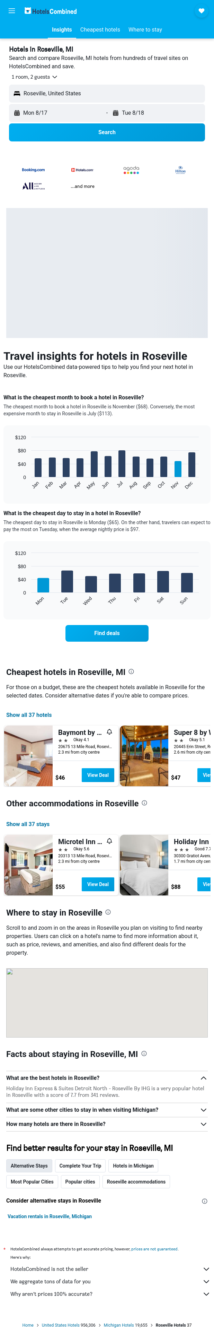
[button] (11, 10)
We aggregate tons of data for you (110, 1281)
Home (28, 1325)
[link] (106, 633)
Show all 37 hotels (29, 715)
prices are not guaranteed (154, 1248)
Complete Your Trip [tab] (80, 1166)
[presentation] (131, 671)
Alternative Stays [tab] (29, 1166)
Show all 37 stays (28, 824)
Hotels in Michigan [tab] (133, 1166)
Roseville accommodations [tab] (136, 1182)
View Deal (98, 775)
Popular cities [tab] (80, 1182)
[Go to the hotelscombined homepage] (51, 10)
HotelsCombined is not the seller (110, 1269)
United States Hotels (61, 1325)
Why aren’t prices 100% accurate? (110, 1294)
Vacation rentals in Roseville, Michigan (50, 1216)
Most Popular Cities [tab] (32, 1182)
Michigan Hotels (119, 1325)
